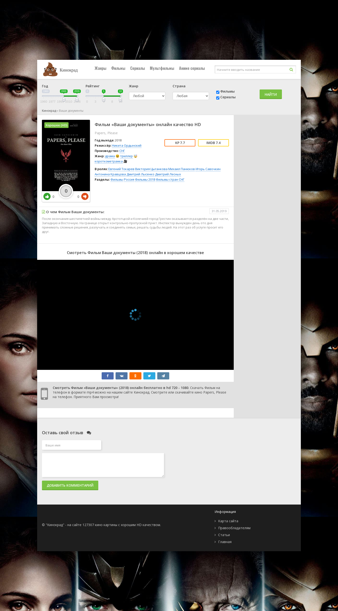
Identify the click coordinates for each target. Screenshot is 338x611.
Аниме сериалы (192, 68)
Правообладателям (234, 528)
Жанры (100, 68)
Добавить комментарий (70, 485)
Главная (225, 541)
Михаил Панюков (181, 169)
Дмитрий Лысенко (140, 174)
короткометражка (109, 161)
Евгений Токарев (121, 169)
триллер (126, 156)
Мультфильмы (162, 68)
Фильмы (118, 68)
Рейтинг (92, 86)
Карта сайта (228, 521)
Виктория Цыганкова (151, 169)
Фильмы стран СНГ (170, 179)
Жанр (133, 86)
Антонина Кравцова (110, 174)
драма (110, 156)
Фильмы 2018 (145, 179)
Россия (129, 179)
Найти (271, 94)
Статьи (224, 535)
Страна (179, 86)
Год (45, 86)
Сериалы (137, 68)
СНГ (122, 151)
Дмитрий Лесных (168, 174)
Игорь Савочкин (208, 169)
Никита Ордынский (126, 145)
